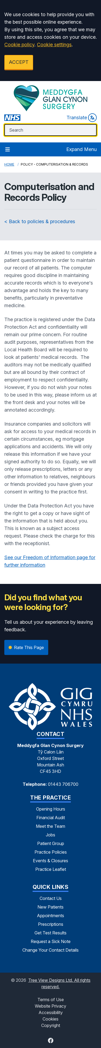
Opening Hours (50, 809)
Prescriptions (50, 924)
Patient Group (50, 843)
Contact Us (51, 898)
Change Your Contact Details (50, 950)
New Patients (50, 907)
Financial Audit (50, 817)
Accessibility (51, 1012)
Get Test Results (50, 932)
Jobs (50, 834)
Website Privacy (50, 1006)
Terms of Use (50, 999)
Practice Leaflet (50, 869)
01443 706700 (63, 784)
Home (9, 164)
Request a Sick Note (51, 941)
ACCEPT (19, 62)
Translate (82, 117)
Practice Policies (50, 852)
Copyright (50, 1025)
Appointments (50, 915)
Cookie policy (19, 44)
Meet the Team (50, 826)
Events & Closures (50, 860)
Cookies (50, 1019)
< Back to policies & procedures (39, 221)
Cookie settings (54, 44)
